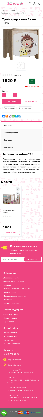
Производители (9, 292)
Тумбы (12, 10)
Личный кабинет (10, 333)
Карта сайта (8, 322)
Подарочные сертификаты (14, 296)
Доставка (7, 140)
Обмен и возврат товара (13, 281)
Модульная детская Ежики (10, 211)
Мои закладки (9, 340)
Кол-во (5, 91)
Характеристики (10, 133)
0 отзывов (17, 75)
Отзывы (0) (8, 148)
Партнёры (7, 300)
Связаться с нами (10, 314)
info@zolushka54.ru (14, 360)
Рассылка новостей (11, 344)
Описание (7, 125)
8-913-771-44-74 (11, 354)
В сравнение (26, 108)
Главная (4, 10)
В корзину (12, 101)
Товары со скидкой (11, 303)
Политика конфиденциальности (16, 289)
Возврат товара (10, 318)
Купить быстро (31, 101)
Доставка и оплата (11, 278)
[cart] (39, 3)
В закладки (10, 108)
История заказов (10, 336)
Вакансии (7, 285)
